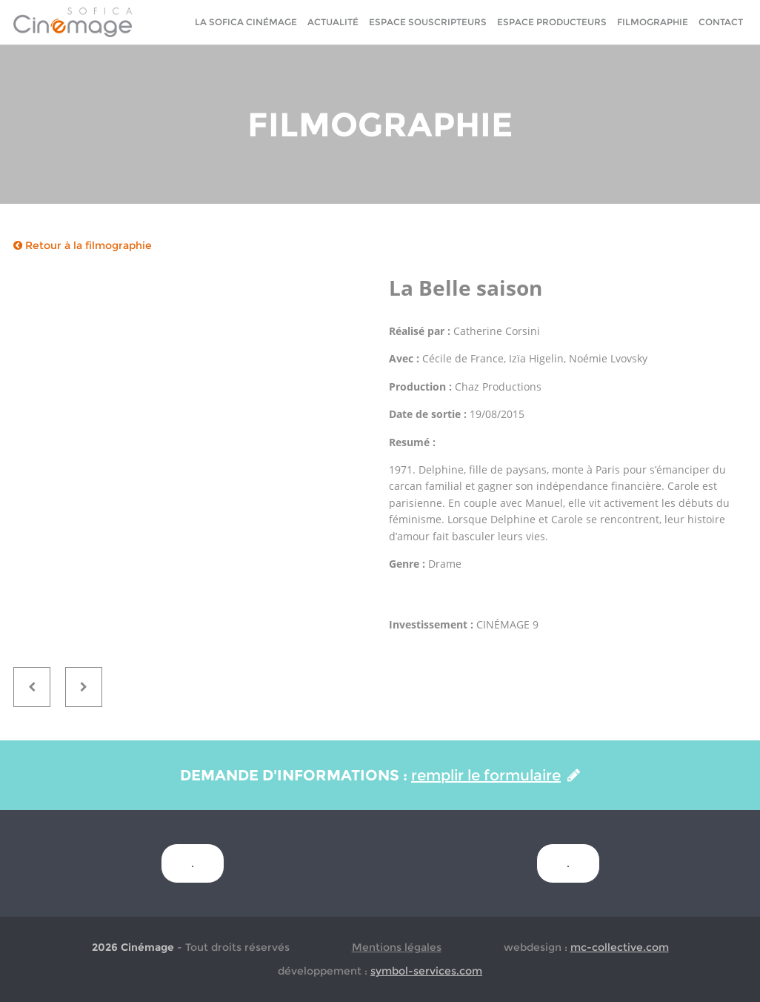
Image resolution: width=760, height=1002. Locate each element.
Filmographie (652, 21)
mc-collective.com (619, 947)
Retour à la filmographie (82, 245)
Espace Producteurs (552, 21)
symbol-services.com (426, 971)
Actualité (333, 21)
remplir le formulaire (495, 775)
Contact (721, 21)
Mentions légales (396, 947)
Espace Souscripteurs (428, 21)
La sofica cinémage (246, 21)
